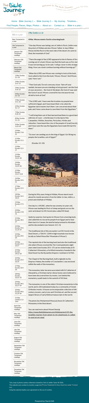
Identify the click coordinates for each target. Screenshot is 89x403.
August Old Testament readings (18, 339)
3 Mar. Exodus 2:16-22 (20, 88)
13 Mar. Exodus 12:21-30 (18, 156)
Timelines (71, 21)
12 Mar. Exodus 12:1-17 (19, 148)
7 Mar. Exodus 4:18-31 (20, 113)
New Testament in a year (18, 40)
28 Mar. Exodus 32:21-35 (18, 275)
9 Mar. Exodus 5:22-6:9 (20, 125)
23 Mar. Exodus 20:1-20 (19, 236)
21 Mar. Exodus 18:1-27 (19, 220)
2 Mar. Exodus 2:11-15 (20, 82)
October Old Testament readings (18, 355)
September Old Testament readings (19, 347)
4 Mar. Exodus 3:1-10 (20, 95)
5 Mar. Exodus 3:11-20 (20, 101)
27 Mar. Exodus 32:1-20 (19, 268)
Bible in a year (74, 25)
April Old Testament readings (17, 307)
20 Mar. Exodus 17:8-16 (19, 212)
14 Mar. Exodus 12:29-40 (18, 164)
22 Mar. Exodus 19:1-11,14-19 (19, 228)
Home (14, 21)
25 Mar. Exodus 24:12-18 (18, 252)
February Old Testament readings (18, 61)
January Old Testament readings (18, 53)
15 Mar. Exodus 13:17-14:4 (19, 172)
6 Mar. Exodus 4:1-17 (20, 107)
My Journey (59, 21)
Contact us (59, 25)
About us (47, 25)
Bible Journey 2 (44, 21)
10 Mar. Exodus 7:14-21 (19, 132)
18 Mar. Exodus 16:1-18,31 (19, 196)
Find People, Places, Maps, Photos (23, 25)
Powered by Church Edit (44, 401)
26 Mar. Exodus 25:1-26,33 (19, 260)
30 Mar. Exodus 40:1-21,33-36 (19, 291)
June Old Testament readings (17, 323)
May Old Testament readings (17, 315)
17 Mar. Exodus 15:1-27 (19, 188)
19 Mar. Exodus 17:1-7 (19, 204)
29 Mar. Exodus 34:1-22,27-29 (19, 283)
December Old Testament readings (19, 371)
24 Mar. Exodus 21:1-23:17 (19, 244)
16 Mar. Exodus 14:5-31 (19, 180)
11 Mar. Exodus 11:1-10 (19, 140)
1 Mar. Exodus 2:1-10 (20, 76)
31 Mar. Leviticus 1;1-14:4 (19, 299)
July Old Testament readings (17, 331)
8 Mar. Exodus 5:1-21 (20, 119)
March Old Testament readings (17, 69)
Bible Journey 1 (26, 21)
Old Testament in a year (18, 46)
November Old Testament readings (19, 363)
